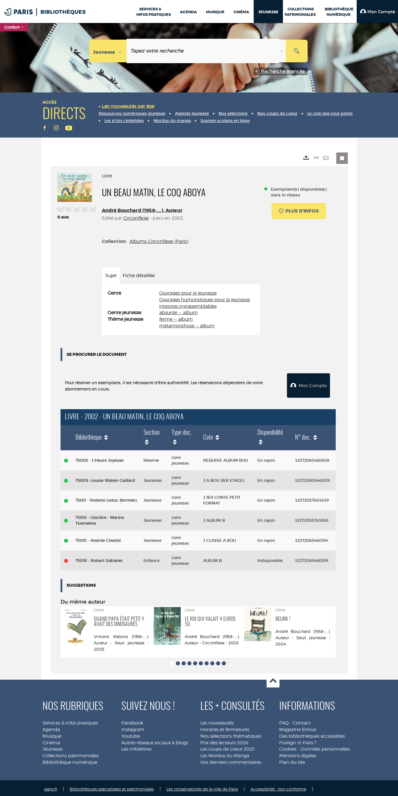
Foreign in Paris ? (298, 740)
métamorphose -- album (187, 326)
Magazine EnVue (297, 727)
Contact (301, 720)
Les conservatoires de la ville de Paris (202, 786)
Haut (273, 679)
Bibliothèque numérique (69, 760)
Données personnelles (325, 746)
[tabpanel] (181, 309)
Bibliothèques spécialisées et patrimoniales (112, 786)
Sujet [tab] (111, 275)
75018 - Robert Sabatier (99, 558)
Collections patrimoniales (70, 753)
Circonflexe (136, 218)
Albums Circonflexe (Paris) (158, 241)
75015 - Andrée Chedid (98, 538)
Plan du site (292, 760)
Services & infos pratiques (70, 720)
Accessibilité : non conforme (278, 786)
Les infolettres (136, 746)
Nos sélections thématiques (230, 734)
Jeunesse (52, 746)
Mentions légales (297, 753)
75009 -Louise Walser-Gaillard (105, 478)
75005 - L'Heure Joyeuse (99, 458)
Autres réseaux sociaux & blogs (154, 740)
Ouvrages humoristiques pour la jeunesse (204, 299)
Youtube (130, 734)
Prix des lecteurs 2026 (224, 740)
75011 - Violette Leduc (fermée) (106, 498)
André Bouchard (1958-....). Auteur (142, 210)
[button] (377, 11)
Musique (51, 734)
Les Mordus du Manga (224, 753)
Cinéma (51, 740)
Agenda (51, 727)
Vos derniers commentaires (230, 760)
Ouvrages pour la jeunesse (188, 293)
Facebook (132, 720)
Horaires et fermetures (224, 727)
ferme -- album (176, 319)
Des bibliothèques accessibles (312, 734)
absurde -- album (178, 312)
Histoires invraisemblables (188, 306)
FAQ (284, 720)
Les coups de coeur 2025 (227, 746)
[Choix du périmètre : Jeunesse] (108, 51)
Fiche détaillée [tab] (139, 275)
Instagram (132, 727)
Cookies (287, 746)
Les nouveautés (217, 720)
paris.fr (50, 786)
